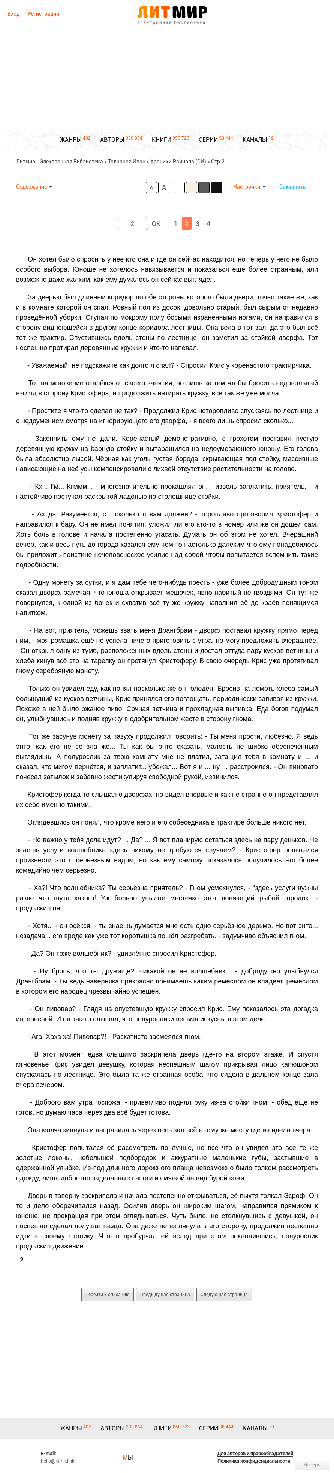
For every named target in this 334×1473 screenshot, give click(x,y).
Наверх (312, 1464)
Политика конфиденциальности (253, 1461)
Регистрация (43, 14)
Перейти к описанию (107, 1294)
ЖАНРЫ (71, 139)
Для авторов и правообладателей (255, 1453)
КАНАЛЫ (255, 139)
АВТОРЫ (112, 139)
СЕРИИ (208, 139)
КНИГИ (161, 139)
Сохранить (292, 187)
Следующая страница (224, 1294)
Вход (13, 14)
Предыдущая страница (165, 1294)
